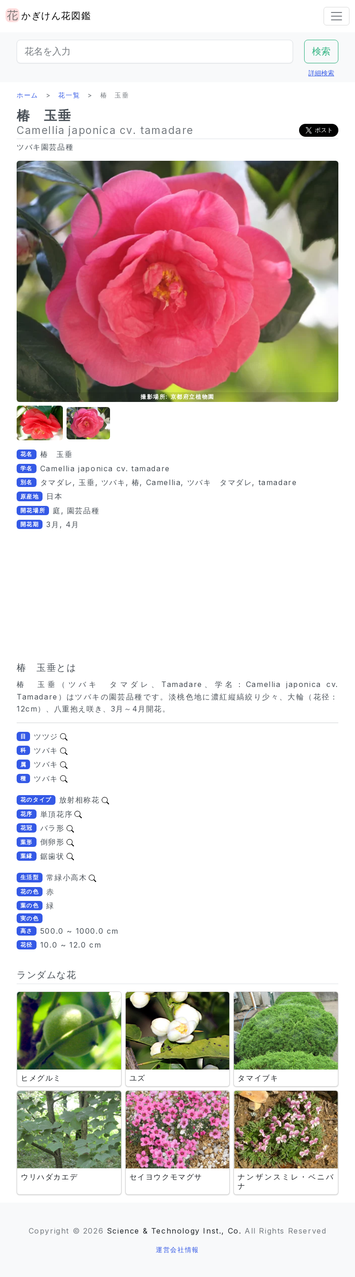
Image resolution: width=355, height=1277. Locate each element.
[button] (40, 423)
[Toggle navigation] (336, 16)
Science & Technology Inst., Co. (174, 1230)
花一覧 (69, 95)
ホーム (27, 95)
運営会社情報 (177, 1249)
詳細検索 (321, 73)
